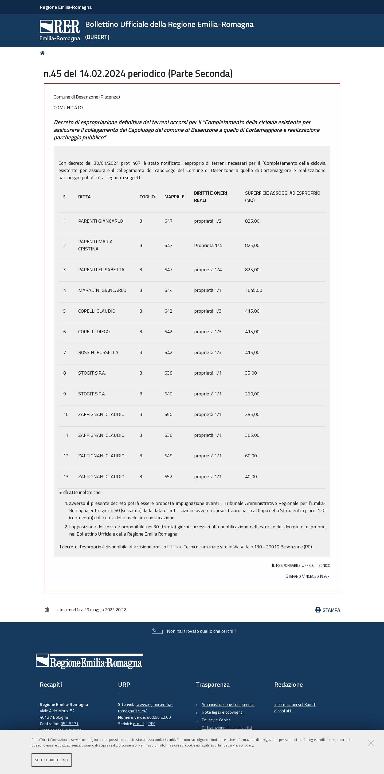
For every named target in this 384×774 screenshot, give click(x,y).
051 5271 (70, 723)
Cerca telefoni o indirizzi (61, 730)
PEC (151, 723)
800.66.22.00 (159, 717)
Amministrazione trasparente (228, 704)
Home (43, 53)
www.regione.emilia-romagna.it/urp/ (145, 707)
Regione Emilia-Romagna (66, 7)
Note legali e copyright (222, 712)
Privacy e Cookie (216, 720)
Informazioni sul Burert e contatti (295, 707)
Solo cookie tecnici (51, 760)
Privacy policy (243, 745)
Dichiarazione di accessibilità (227, 727)
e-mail (138, 723)
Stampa (327, 610)
